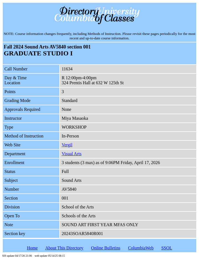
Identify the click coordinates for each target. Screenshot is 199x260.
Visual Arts (71, 153)
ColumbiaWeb (141, 248)
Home (32, 248)
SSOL (166, 248)
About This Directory (64, 248)
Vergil (67, 144)
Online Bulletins (105, 248)
